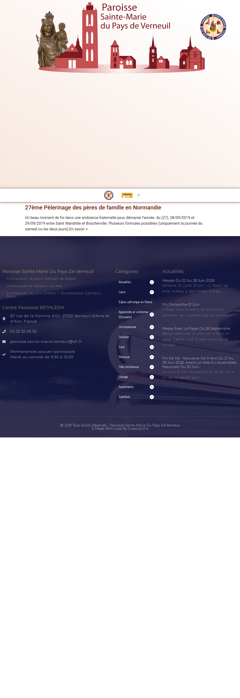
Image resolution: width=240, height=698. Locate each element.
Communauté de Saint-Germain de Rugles (41, 278)
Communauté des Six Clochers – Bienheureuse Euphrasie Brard (54, 294)
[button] (136, 282)
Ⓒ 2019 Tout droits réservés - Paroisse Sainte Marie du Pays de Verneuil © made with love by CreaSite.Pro (120, 427)
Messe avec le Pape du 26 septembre (196, 328)
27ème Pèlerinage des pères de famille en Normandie (93, 207)
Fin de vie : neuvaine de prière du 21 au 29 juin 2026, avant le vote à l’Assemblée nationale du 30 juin (199, 362)
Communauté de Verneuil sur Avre (34, 286)
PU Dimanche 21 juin (181, 304)
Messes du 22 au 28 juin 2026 (188, 280)
